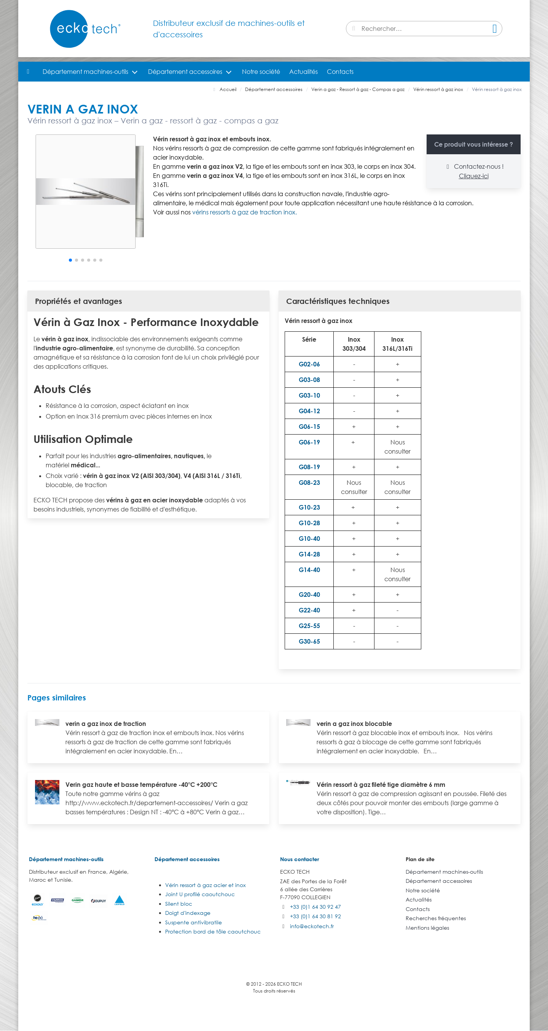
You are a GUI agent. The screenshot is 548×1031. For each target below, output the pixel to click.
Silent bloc (178, 903)
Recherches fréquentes (436, 918)
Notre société (261, 71)
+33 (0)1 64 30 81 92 (315, 916)
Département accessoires (185, 71)
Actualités (303, 71)
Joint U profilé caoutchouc (200, 894)
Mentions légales (427, 927)
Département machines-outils (85, 71)
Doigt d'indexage (187, 913)
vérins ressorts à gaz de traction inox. (244, 212)
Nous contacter (299, 859)
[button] (70, 260)
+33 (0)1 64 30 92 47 (315, 906)
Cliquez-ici (474, 176)
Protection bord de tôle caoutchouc (213, 931)
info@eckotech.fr (312, 926)
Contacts (340, 71)
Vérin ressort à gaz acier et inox (205, 885)
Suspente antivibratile (193, 922)
